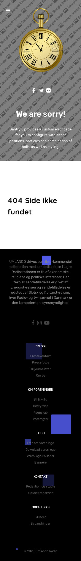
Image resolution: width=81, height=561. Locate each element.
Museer (40, 517)
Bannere (40, 462)
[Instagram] (40, 323)
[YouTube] (47, 323)
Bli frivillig (40, 399)
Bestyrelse (40, 406)
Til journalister (40, 369)
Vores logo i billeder (40, 456)
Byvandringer (40, 523)
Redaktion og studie (40, 486)
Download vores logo (40, 450)
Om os (40, 375)
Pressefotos (40, 362)
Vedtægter (40, 419)
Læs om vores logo (40, 443)
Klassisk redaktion (40, 493)
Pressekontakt (40, 356)
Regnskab (40, 412)
